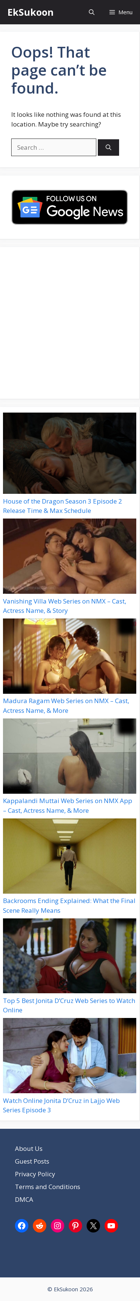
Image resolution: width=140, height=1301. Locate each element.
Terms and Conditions (47, 1186)
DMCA (24, 1199)
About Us (29, 1148)
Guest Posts (32, 1161)
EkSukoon (30, 12)
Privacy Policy (35, 1174)
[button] (91, 12)
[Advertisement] (70, 323)
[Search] (108, 147)
